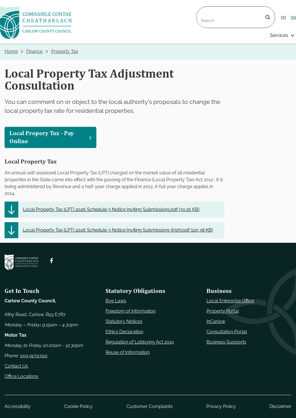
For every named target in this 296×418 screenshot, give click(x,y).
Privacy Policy (221, 406)
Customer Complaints (149, 406)
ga (293, 17)
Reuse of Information (128, 352)
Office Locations (21, 376)
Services (279, 35)
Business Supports (226, 342)
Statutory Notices (124, 321)
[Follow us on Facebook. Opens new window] (51, 260)
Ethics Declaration (124, 331)
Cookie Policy (78, 406)
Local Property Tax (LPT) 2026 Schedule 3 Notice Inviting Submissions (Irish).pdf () (118, 230)
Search (203, 10)
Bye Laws (116, 300)
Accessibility (18, 406)
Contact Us (16, 366)
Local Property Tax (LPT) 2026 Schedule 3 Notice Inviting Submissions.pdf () (111, 209)
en (283, 17)
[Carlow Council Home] (21, 262)
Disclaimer (280, 406)
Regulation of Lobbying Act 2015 (140, 342)
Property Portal (222, 311)
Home (11, 51)
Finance (34, 51)
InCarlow (215, 321)
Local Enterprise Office (230, 300)
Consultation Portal (226, 331)
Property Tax (64, 51)
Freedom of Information (131, 311)
